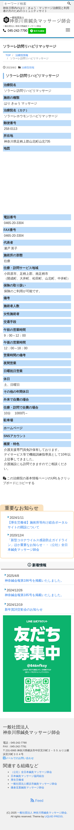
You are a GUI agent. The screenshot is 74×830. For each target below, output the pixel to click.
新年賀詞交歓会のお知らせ (24, 609)
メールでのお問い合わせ (18, 758)
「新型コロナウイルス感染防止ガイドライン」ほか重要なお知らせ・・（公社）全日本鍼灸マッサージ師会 (38, 544)
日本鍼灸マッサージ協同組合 (27, 775)
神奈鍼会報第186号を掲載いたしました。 (34, 580)
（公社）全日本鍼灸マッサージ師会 (31, 772)
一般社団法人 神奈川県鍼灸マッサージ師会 (42, 812)
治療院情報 (28, 67)
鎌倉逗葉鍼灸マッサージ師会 (27, 787)
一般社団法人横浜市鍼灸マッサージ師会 (34, 783)
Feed (37, 800)
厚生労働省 (17, 779)
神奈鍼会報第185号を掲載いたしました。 (34, 595)
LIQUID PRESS (54, 816)
